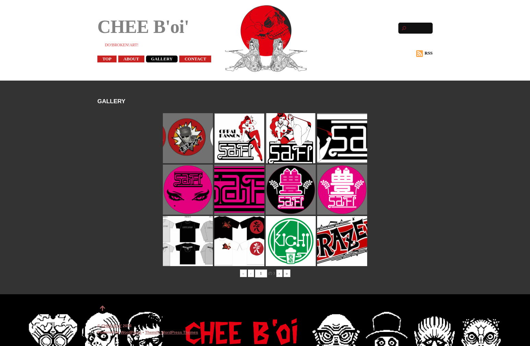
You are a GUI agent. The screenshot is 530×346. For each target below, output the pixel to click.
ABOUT (131, 59)
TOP (107, 59)
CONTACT (195, 59)
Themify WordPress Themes (171, 332)
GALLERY (162, 59)
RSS (424, 53)
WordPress (131, 332)
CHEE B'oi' (111, 326)
